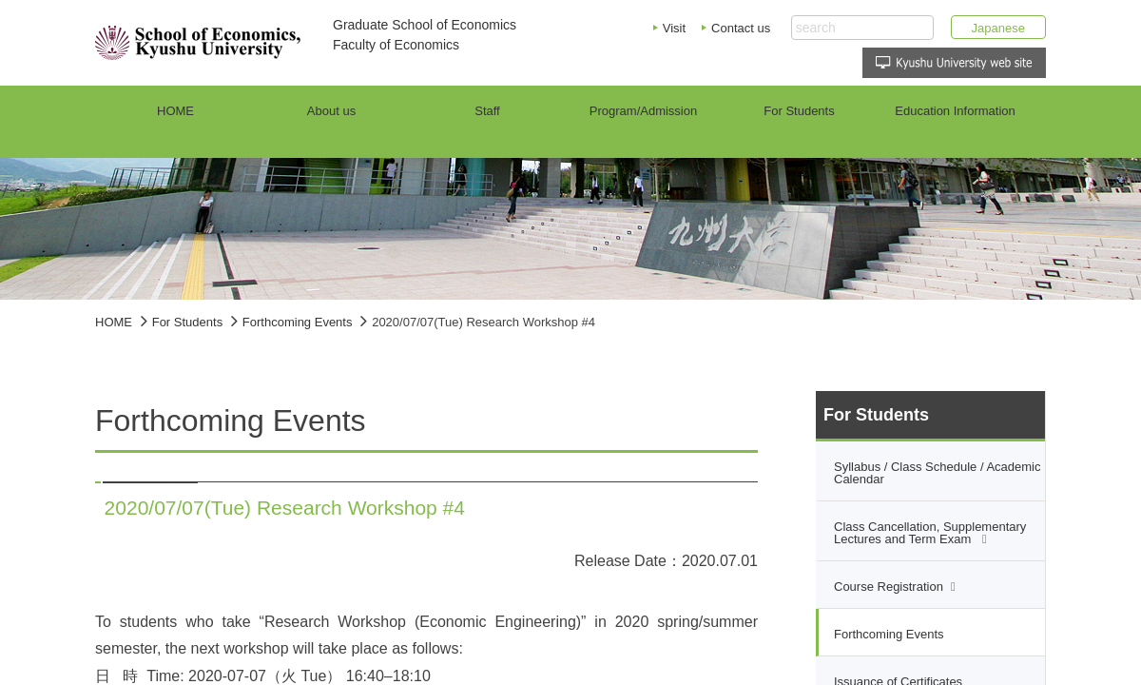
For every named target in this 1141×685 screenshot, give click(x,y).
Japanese (998, 28)
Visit (674, 28)
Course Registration (888, 586)
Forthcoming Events (297, 322)
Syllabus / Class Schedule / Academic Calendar (937, 473)
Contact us (740, 28)
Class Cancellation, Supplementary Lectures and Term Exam (930, 532)
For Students (187, 322)
